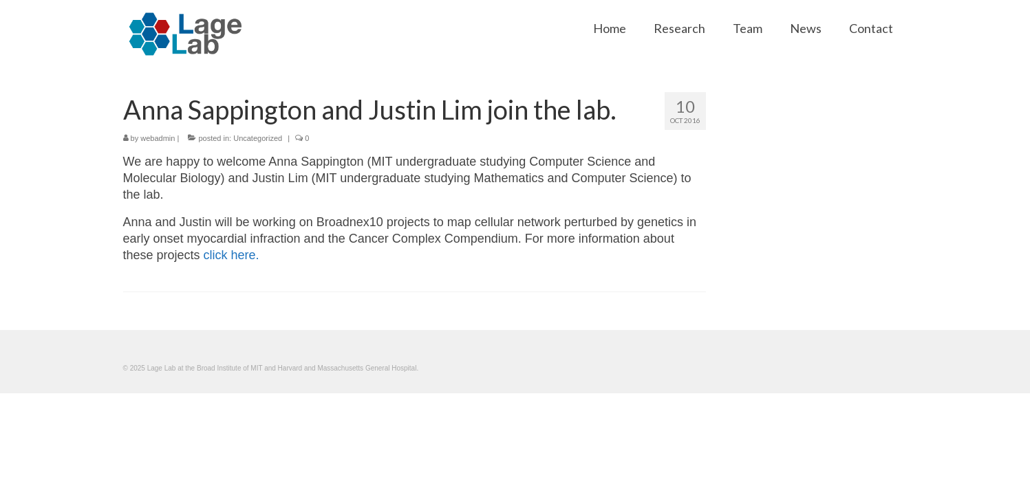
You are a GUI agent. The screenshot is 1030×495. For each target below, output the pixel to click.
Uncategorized (257, 138)
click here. (231, 255)
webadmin (157, 138)
